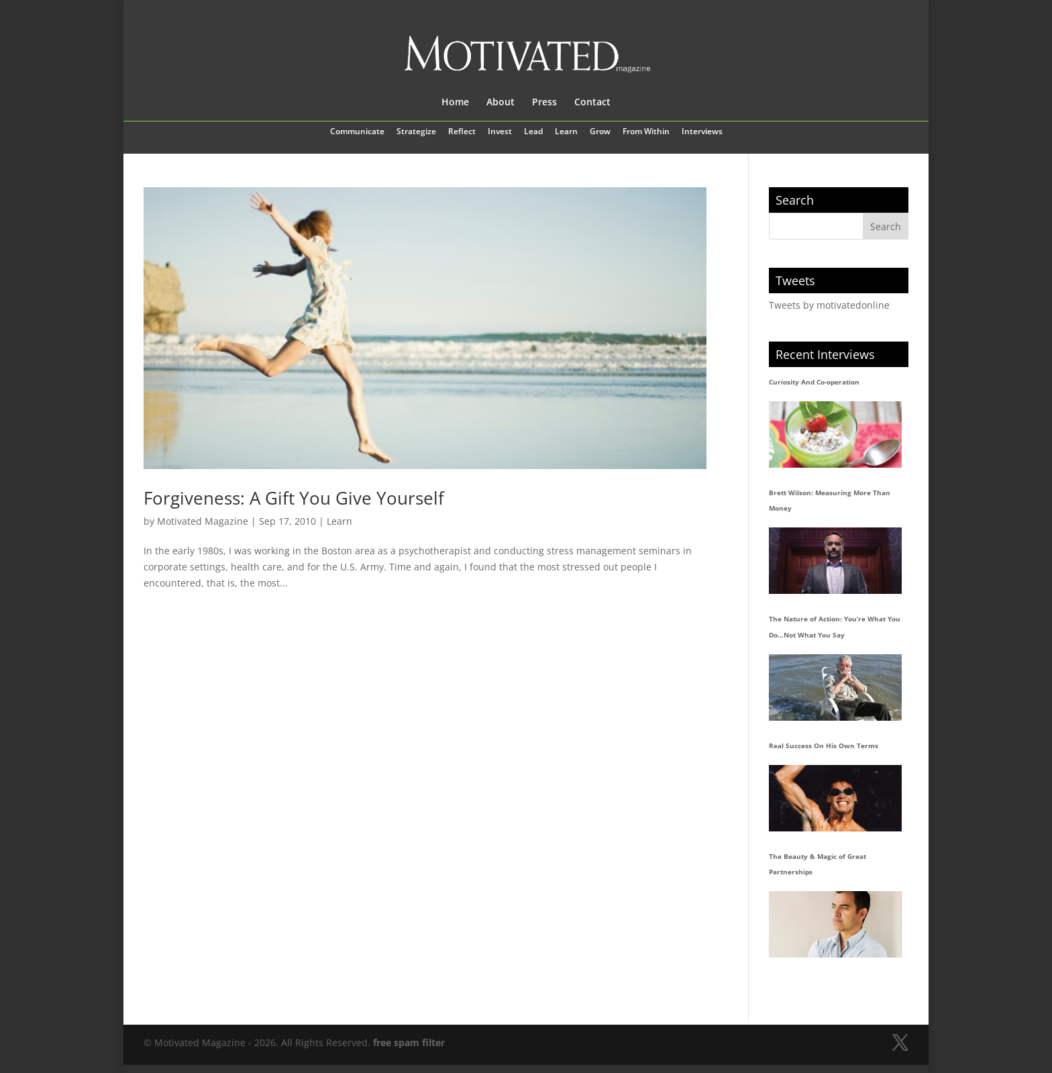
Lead (533, 132)
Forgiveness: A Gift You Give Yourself (294, 498)
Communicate (357, 132)
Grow (600, 132)
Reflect (462, 132)
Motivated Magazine (202, 521)
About (500, 102)
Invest (500, 132)
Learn (566, 132)
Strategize (416, 132)
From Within (646, 132)
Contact (592, 102)
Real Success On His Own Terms (823, 745)
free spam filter (409, 1042)
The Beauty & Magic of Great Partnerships (817, 864)
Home (455, 102)
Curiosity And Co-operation (814, 382)
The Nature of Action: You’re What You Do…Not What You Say (834, 627)
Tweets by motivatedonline (829, 305)
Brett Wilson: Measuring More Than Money (829, 500)
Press (544, 102)
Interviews (702, 132)
